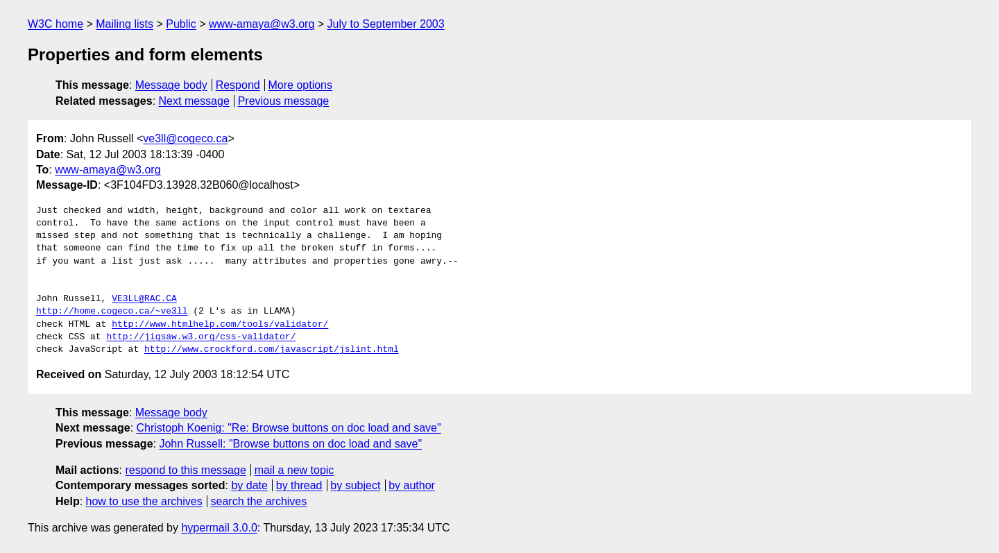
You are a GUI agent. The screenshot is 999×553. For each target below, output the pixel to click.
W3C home (55, 24)
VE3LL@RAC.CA (144, 299)
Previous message (284, 101)
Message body (171, 85)
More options (300, 85)
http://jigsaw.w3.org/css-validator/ (201, 337)
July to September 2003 (386, 24)
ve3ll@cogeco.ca (185, 138)
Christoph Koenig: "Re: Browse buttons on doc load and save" (289, 428)
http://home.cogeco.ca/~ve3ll (111, 311)
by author (411, 485)
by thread (299, 485)
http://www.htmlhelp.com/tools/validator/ (220, 324)
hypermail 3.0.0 (219, 528)
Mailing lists (124, 24)
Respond (238, 85)
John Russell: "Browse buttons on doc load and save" (290, 444)
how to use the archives (144, 501)
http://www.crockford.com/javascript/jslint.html (271, 349)
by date (249, 485)
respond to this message (185, 470)
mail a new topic (294, 470)
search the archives (259, 501)
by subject (355, 485)
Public (181, 24)
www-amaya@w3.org (261, 24)
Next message (194, 101)
